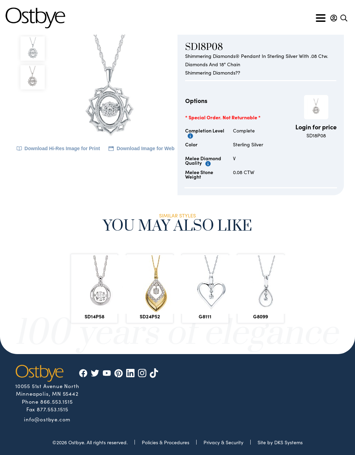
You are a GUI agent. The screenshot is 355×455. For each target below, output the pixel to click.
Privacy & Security (223, 442)
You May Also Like (177, 226)
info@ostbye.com (47, 418)
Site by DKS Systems (280, 442)
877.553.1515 (52, 409)
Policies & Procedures (165, 442)
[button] (333, 18)
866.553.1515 (56, 401)
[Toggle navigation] (320, 18)
